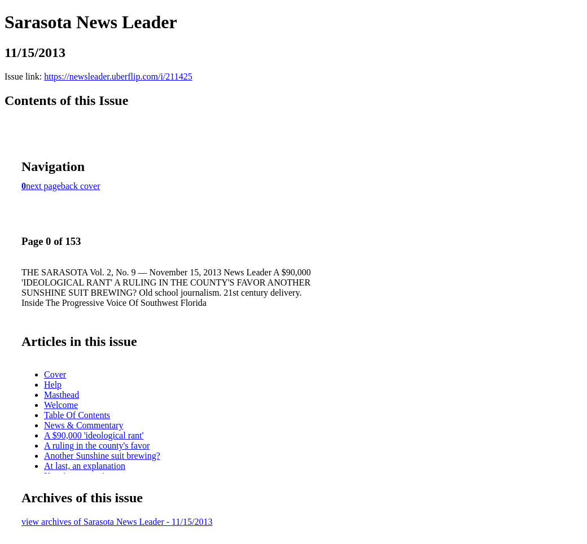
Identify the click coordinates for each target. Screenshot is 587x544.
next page (43, 186)
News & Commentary (83, 425)
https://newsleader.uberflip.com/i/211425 (118, 76)
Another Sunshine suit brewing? (102, 455)
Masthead (61, 395)
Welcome (61, 405)
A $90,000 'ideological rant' (93, 435)
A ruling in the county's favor (97, 445)
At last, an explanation (84, 466)
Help (53, 384)
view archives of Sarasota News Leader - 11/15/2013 (116, 522)
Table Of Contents (77, 415)
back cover (80, 186)
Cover (55, 374)
